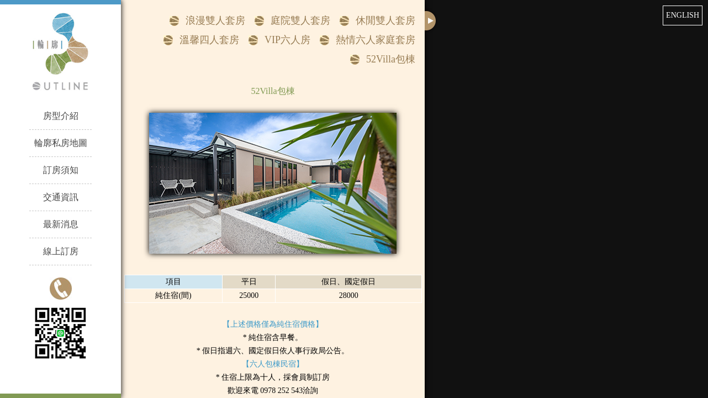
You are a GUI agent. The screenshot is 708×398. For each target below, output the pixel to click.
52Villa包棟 (390, 59)
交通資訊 (60, 197)
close (431, 20)
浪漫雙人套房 (215, 20)
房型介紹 (60, 116)
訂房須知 (60, 170)
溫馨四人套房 (209, 39)
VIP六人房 (287, 39)
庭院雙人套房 (300, 20)
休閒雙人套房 (385, 20)
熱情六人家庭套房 (375, 39)
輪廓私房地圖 (60, 143)
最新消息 (60, 224)
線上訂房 (60, 251)
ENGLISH (682, 15)
